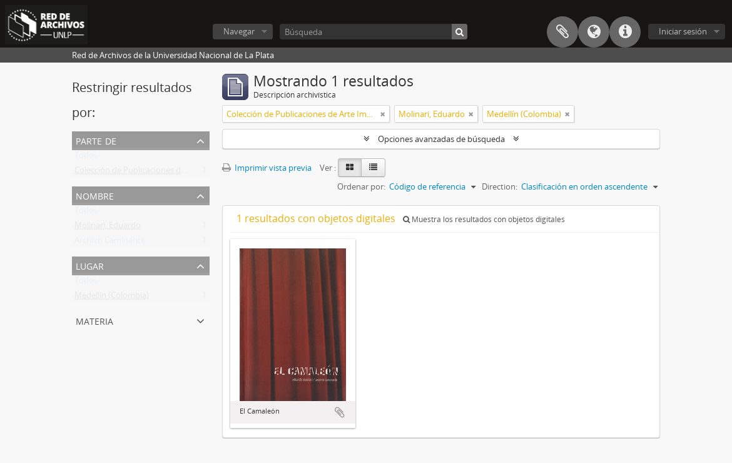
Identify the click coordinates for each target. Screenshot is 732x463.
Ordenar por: (361, 186)
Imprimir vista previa (267, 167)
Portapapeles (562, 32)
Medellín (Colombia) (111, 297)
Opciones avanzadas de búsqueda (441, 139)
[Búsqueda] (373, 31)
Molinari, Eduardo (107, 227)
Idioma (593, 32)
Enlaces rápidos (625, 32)
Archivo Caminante (109, 242)
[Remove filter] (382, 114)
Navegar (239, 31)
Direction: (499, 186)
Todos (86, 157)
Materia (94, 320)
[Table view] (373, 167)
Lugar (90, 265)
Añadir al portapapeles (339, 412)
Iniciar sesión (683, 31)
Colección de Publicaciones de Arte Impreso (155, 172)
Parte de (96, 139)
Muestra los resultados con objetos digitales (484, 219)
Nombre (95, 194)
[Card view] (350, 167)
